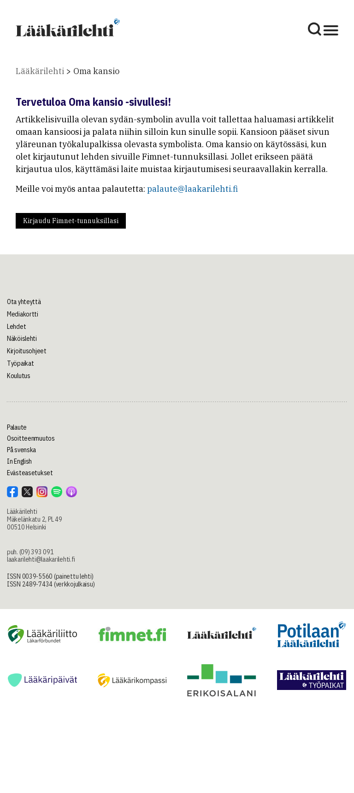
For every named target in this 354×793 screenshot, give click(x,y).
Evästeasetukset (30, 473)
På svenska (21, 450)
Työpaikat (20, 363)
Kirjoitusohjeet (27, 351)
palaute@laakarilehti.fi (192, 189)
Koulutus (18, 376)
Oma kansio (96, 71)
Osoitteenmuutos (31, 438)
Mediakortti (22, 314)
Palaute (17, 427)
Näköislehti (22, 338)
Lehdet (16, 326)
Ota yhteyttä (24, 302)
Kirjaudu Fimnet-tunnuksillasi (70, 221)
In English (19, 461)
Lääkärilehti (40, 71)
